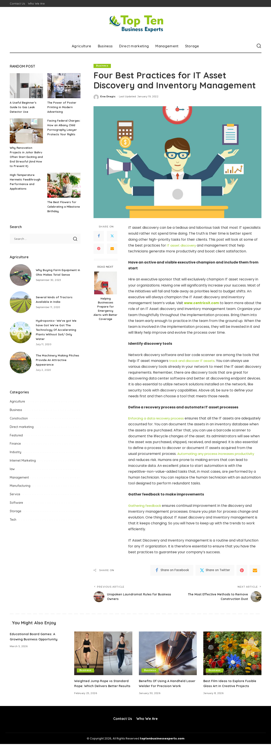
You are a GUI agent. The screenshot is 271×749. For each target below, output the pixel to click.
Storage (15, 516)
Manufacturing (20, 490)
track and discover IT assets (193, 360)
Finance (15, 448)
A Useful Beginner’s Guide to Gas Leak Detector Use (24, 107)
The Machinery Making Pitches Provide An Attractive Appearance (58, 364)
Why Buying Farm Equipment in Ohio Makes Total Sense (55, 276)
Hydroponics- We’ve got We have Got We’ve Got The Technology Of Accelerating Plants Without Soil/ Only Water (57, 334)
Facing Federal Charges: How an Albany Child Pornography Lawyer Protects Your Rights (62, 130)
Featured (16, 440)
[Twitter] (112, 236)
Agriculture (17, 406)
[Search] (258, 46)
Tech (13, 524)
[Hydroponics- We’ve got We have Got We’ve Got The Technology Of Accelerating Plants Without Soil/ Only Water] (20, 337)
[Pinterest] (99, 249)
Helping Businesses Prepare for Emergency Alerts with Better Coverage (105, 309)
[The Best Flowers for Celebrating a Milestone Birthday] (63, 189)
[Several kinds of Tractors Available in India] (20, 307)
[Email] (112, 249)
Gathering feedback (145, 505)
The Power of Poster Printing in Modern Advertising (62, 107)
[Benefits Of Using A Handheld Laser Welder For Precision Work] (168, 653)
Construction (19, 423)
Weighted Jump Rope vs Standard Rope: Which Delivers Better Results (100, 686)
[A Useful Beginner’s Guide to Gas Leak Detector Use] (26, 85)
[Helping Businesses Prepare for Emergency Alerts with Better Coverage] (105, 283)
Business (102, 65)
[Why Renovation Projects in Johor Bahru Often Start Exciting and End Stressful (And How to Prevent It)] (26, 130)
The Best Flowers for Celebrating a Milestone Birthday (62, 211)
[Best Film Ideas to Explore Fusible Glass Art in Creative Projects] (232, 653)
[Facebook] (99, 236)
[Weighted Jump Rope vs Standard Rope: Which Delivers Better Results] (103, 653)
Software (16, 507)
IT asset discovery (182, 245)
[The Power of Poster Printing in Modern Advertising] (63, 85)
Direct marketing (22, 431)
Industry (15, 457)
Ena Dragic (107, 96)
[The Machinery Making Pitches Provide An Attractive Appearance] (20, 367)
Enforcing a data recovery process (158, 418)
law (12, 474)
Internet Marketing (23, 465)
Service (15, 499)
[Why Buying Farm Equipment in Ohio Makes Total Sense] (20, 279)
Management (19, 482)
